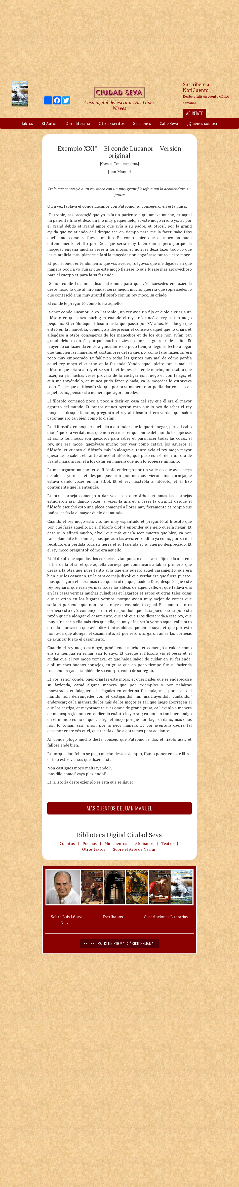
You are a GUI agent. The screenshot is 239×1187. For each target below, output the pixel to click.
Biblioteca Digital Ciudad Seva (119, 834)
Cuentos (67, 843)
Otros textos (93, 849)
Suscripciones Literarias (166, 916)
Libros (27, 123)
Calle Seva (169, 123)
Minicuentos (115, 843)
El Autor (49, 123)
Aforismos (144, 843)
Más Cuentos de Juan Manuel (119, 808)
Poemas (90, 843)
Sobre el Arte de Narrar (134, 849)
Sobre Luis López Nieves (66, 919)
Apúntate (194, 113)
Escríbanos (113, 916)
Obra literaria (77, 123)
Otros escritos (112, 123)
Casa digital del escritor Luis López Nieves (119, 105)
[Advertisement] (119, 40)
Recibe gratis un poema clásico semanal (119, 944)
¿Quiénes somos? (201, 123)
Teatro (167, 843)
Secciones (142, 123)
